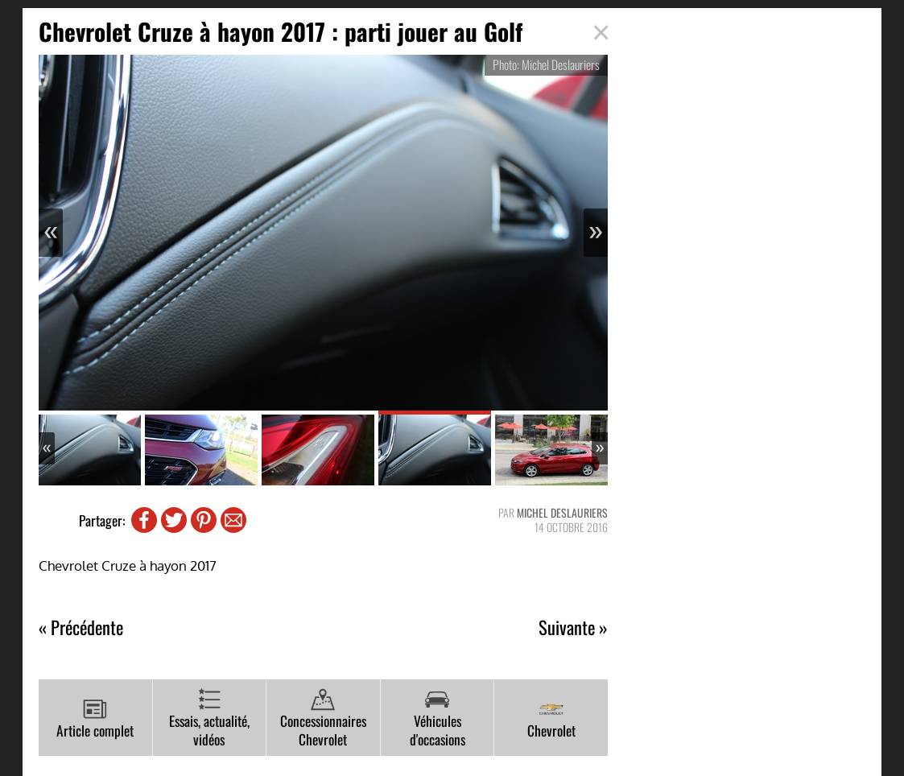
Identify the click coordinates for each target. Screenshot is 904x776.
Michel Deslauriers (562, 512)
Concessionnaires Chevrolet (323, 718)
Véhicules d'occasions (437, 718)
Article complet (95, 719)
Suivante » (573, 627)
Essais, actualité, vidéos (209, 718)
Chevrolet (551, 719)
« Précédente (81, 627)
